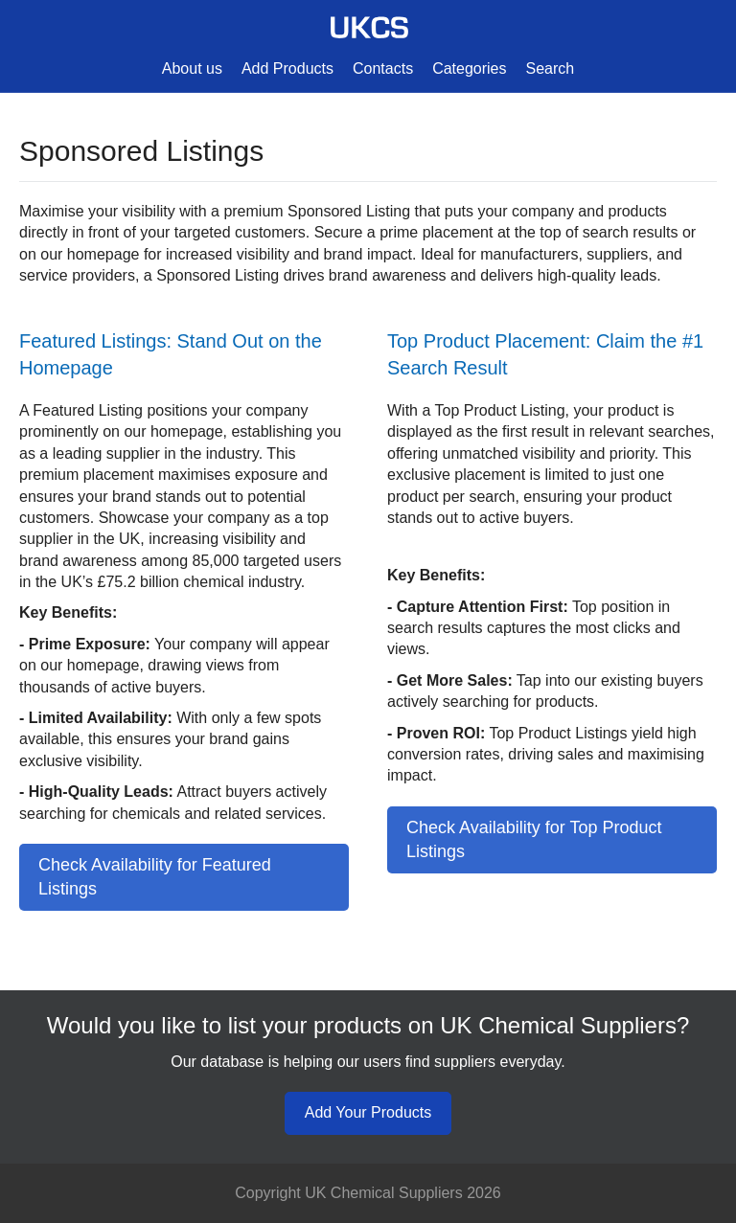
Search (550, 68)
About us (192, 68)
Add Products (288, 68)
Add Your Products (368, 1112)
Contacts (383, 68)
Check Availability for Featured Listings (154, 876)
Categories (469, 68)
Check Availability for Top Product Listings (533, 839)
